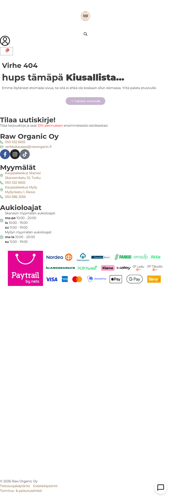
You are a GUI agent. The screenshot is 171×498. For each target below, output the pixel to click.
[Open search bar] (85, 34)
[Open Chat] (160, 487)
